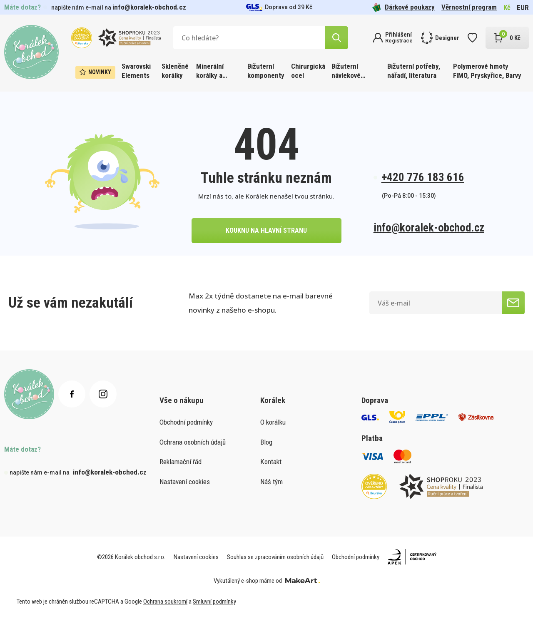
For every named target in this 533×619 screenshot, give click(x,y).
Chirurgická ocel (308, 71)
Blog (266, 442)
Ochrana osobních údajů (192, 442)
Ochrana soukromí (165, 601)
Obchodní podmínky (186, 422)
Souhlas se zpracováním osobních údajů (275, 557)
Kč (507, 7)
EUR (523, 7)
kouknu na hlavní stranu (266, 230)
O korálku (273, 422)
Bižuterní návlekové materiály (346, 71)
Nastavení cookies (184, 481)
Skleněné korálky (175, 71)
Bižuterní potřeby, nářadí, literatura (413, 71)
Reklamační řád (180, 461)
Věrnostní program (469, 7)
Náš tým (271, 481)
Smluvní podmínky (214, 601)
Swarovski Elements (136, 71)
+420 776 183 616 (422, 177)
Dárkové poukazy (403, 7)
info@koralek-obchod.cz (149, 7)
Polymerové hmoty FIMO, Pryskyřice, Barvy (487, 71)
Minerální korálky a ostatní (210, 71)
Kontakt (270, 461)
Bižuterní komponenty (265, 71)
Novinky (95, 72)
